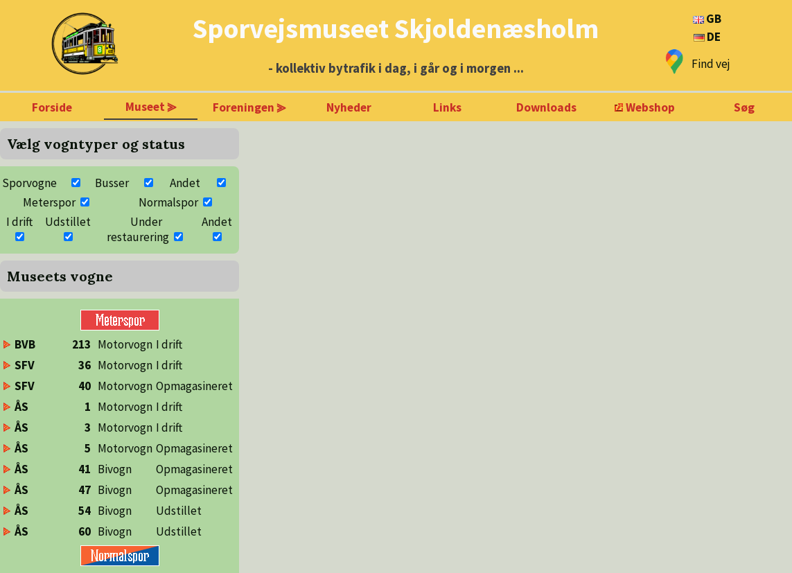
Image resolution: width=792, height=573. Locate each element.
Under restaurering (138, 229)
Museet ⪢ (151, 106)
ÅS (21, 406)
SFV (25, 365)
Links (447, 107)
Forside (52, 107)
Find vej (711, 63)
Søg (744, 107)
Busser (112, 183)
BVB (25, 344)
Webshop (650, 107)
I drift (19, 221)
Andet (185, 183)
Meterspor (49, 202)
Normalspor (168, 202)
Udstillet (68, 221)
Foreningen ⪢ (249, 107)
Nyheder (348, 107)
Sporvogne (29, 183)
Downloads (546, 107)
